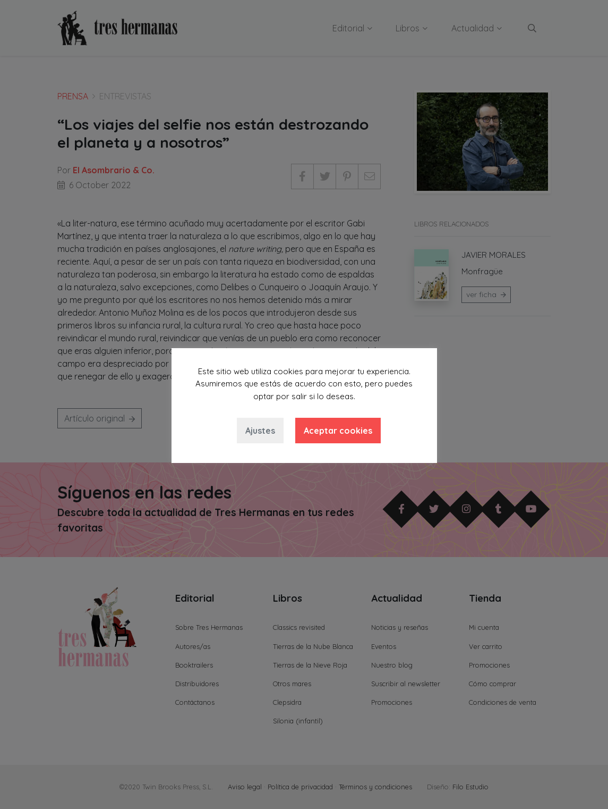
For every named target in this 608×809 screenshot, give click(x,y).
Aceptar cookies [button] (338, 430)
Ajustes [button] (260, 430)
